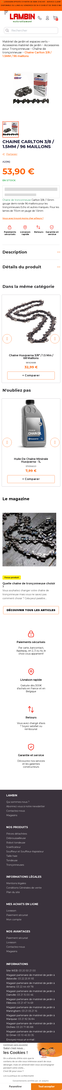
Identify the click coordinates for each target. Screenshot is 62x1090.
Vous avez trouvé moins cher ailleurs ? (22, 218)
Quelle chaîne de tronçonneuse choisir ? (28, 585)
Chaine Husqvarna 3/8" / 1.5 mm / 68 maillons (31, 357)
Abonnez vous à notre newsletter (25, 806)
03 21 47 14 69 (25, 1002)
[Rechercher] (31, 30)
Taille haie (11, 855)
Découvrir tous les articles (31, 610)
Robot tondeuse (15, 842)
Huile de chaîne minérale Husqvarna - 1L (31, 460)
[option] (31, 339)
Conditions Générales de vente (24, 887)
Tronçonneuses (15, 864)
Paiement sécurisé (17, 915)
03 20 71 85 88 (24, 1027)
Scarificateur (13, 847)
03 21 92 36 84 (26, 1019)
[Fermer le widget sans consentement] (15, 1045)
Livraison (11, 910)
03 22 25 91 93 (26, 978)
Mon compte (13, 919)
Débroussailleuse (16, 838)
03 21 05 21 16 (29, 1010)
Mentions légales (16, 883)
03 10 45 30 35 (25, 1035)
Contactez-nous (15, 810)
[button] (7, 338)
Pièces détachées (16, 833)
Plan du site (13, 892)
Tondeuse (12, 860)
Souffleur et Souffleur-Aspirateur (25, 851)
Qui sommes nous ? (17, 801)
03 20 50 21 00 (27, 970)
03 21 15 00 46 (25, 994)
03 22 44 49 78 (25, 986)
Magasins (11, 815)
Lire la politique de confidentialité (18, 1076)
